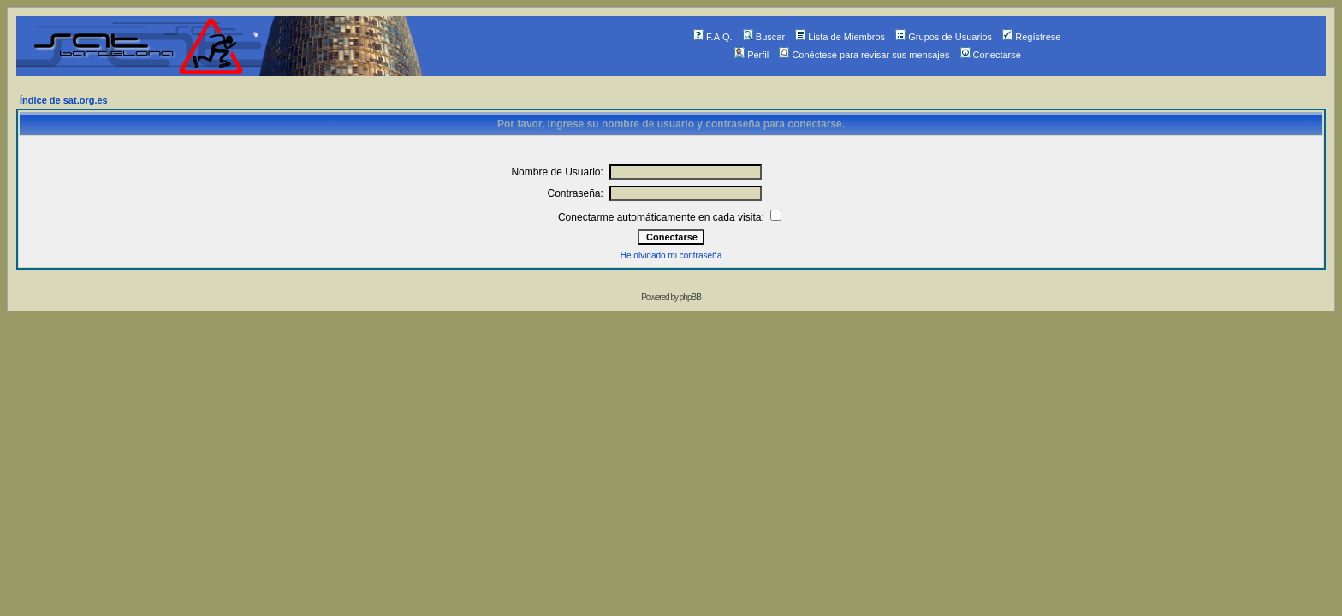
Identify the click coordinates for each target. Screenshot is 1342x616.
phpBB (690, 297)
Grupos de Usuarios (943, 37)
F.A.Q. (713, 37)
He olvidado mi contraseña (671, 255)
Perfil (751, 55)
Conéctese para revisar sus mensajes (864, 55)
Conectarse (990, 55)
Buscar (764, 37)
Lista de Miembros (840, 37)
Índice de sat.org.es (64, 100)
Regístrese (1031, 37)
